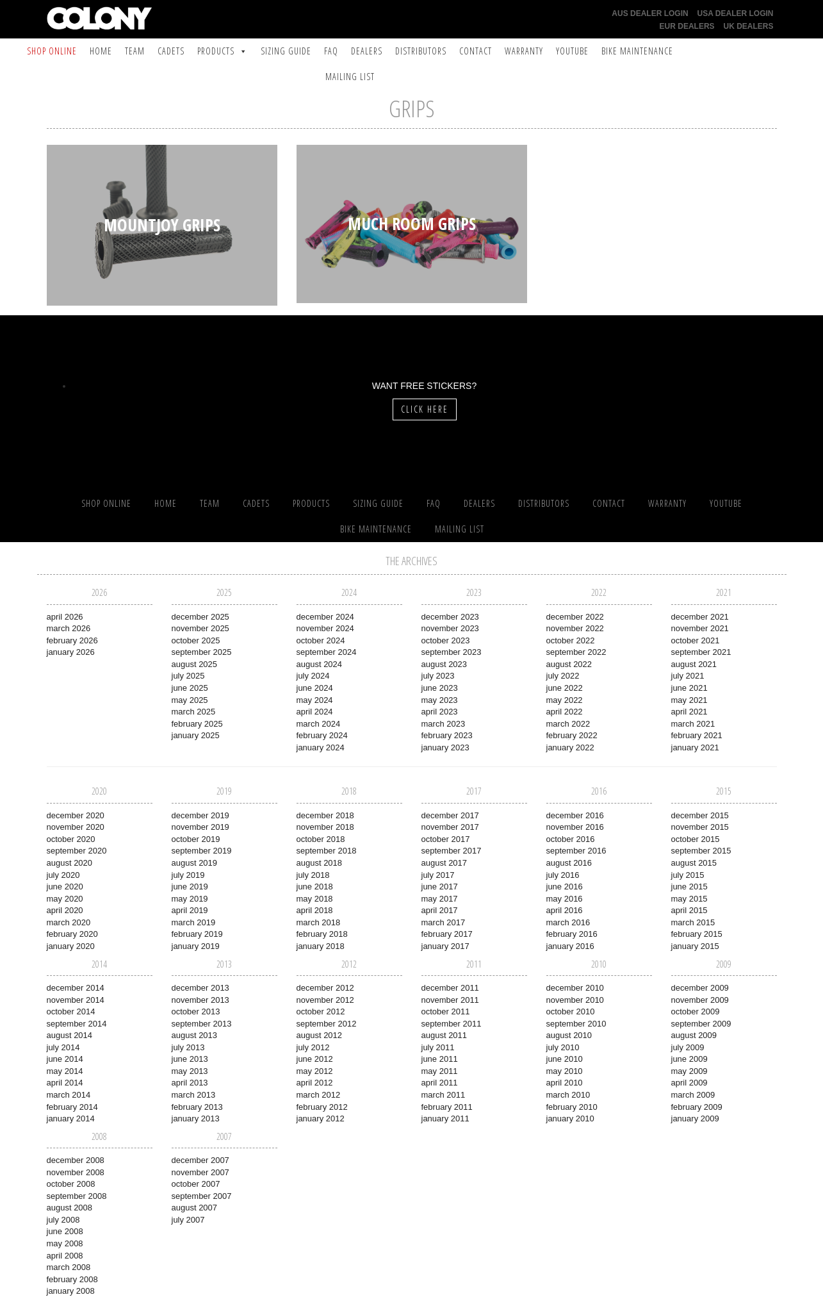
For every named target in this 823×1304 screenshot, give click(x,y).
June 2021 (689, 688)
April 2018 (315, 910)
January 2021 (695, 747)
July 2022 (563, 676)
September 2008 (77, 1196)
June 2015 (689, 886)
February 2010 (572, 1107)
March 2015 (693, 922)
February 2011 (447, 1107)
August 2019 (195, 863)
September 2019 (202, 850)
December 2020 (75, 815)
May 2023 (439, 700)
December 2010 (575, 988)
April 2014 (65, 1082)
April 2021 (689, 711)
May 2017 (439, 899)
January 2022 (570, 747)
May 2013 (190, 1071)
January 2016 (570, 946)
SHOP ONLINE (52, 51)
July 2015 (688, 875)
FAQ (331, 51)
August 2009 (694, 1035)
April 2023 (439, 711)
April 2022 (564, 711)
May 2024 (315, 700)
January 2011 (445, 1118)
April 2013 (190, 1082)
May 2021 (689, 700)
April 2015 (689, 910)
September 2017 (451, 850)
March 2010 (568, 1095)
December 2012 (325, 988)
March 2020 (69, 922)
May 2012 (315, 1071)
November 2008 (75, 1172)
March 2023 (443, 724)
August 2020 (70, 863)
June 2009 (689, 1059)
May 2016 (564, 899)
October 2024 (321, 640)
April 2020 (65, 910)
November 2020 (75, 827)
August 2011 (444, 1035)
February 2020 (72, 934)
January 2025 (196, 735)
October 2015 (695, 839)
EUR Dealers (687, 26)
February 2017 (447, 934)
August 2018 (320, 863)
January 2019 (196, 946)
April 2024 (315, 711)
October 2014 (71, 1011)
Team (135, 51)
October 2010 (570, 1011)
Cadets (171, 51)
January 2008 (71, 1291)
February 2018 (322, 934)
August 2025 (195, 664)
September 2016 (576, 850)
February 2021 (696, 735)
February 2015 (696, 934)
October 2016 (570, 839)
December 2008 (75, 1160)
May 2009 (689, 1071)
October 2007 (196, 1184)
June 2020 (65, 886)
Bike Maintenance (637, 51)
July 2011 (438, 1047)
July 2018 (313, 875)
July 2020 (63, 875)
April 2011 (439, 1082)
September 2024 (327, 652)
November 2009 (700, 1000)
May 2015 (689, 899)
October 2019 (196, 839)
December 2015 (700, 815)
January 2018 (321, 946)
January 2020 (71, 946)
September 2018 (327, 850)
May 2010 (564, 1071)
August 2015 (694, 863)
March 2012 (319, 1095)
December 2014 (75, 988)
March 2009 (693, 1095)
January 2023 (445, 747)
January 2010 (570, 1118)
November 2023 (450, 628)
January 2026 (71, 652)
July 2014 (63, 1047)
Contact (475, 51)
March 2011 (443, 1095)
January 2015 (695, 946)
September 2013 (202, 1023)
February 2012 (322, 1107)
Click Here (424, 409)
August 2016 (569, 863)
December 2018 (325, 815)
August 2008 (70, 1207)
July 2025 (188, 676)
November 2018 (325, 827)
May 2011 (439, 1071)
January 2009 (695, 1118)
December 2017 (450, 815)
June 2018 (315, 886)
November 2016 (575, 827)
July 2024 (313, 676)
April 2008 (65, 1255)
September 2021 (701, 652)
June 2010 (564, 1059)
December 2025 (200, 617)
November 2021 (700, 628)
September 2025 (202, 652)
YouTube (572, 51)
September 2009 (701, 1023)
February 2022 (572, 735)
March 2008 (69, 1267)
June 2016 (564, 886)
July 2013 (188, 1047)
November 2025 (200, 628)
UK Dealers (748, 26)
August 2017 (444, 863)
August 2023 (444, 664)
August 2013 (195, 1035)
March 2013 (194, 1095)
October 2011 (445, 1011)
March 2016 (568, 922)
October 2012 (321, 1011)
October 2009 (695, 1011)
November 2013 (200, 1000)
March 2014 (69, 1095)
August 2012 (320, 1035)
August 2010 (569, 1035)
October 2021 (695, 640)
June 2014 (65, 1059)
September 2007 (202, 1196)
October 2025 (196, 640)
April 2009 (689, 1082)
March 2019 (194, 922)
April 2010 (564, 1082)
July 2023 (438, 676)
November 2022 (575, 628)
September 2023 (451, 652)
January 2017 (445, 946)
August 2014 (70, 1035)
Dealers (366, 51)
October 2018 (321, 839)
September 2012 (327, 1023)
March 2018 (319, 922)
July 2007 (188, 1220)
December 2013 (200, 988)
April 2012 (315, 1082)
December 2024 (325, 617)
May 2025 (190, 700)
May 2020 (65, 899)
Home (101, 51)
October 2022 (570, 640)
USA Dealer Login (735, 13)
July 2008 (63, 1220)
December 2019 (200, 815)
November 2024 (325, 628)
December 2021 (700, 617)
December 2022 (575, 617)
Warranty (524, 51)
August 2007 (195, 1207)
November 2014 (75, 1000)
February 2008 (72, 1279)
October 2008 (71, 1184)
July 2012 (313, 1047)
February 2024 (322, 735)
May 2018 (315, 899)
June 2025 (190, 688)
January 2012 (321, 1118)
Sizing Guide (286, 51)
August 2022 (569, 664)
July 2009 (688, 1047)
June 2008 (65, 1231)
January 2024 (321, 747)
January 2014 (71, 1118)
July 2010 (563, 1047)
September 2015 (701, 850)
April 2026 (65, 617)
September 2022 (576, 652)
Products (215, 51)
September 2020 (77, 850)
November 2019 (200, 827)
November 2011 (450, 1000)
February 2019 (197, 934)
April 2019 (190, 910)
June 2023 (439, 688)
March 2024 (319, 724)
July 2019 (188, 875)
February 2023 (447, 735)
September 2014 (77, 1023)
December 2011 (450, 988)
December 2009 (700, 988)
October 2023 (445, 640)
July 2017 (438, 875)
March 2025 (194, 711)
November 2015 (700, 827)
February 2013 (197, 1107)
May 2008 (65, 1243)
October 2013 (196, 1011)
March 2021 (693, 724)
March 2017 (443, 922)
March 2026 (69, 628)
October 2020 (71, 839)
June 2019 (190, 886)
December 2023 (450, 617)
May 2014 (65, 1071)
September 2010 (576, 1023)
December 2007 (200, 1160)
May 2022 (564, 700)
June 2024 (315, 688)
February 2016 (572, 934)
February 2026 (72, 640)
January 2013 (196, 1118)
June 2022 (564, 688)
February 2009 (696, 1107)
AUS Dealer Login (650, 13)
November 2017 (450, 827)
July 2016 (563, 875)
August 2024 (320, 664)
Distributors (420, 51)
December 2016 (575, 815)
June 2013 (190, 1059)
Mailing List (350, 76)
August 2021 (694, 664)
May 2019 (190, 899)
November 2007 (200, 1172)
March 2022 (568, 724)
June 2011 (439, 1059)
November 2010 (575, 1000)
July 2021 (688, 676)
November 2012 (325, 1000)
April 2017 (439, 910)
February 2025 (197, 724)
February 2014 (72, 1107)
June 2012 (315, 1059)
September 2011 (451, 1023)
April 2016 (564, 910)
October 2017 (445, 839)
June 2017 (439, 886)
